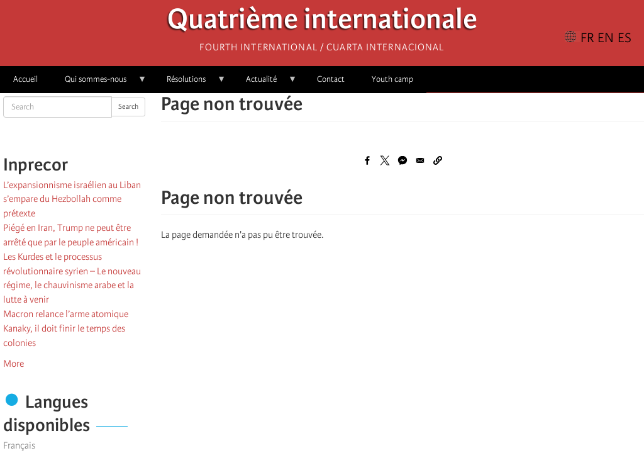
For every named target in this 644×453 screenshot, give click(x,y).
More (13, 363)
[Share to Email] (420, 160)
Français (19, 445)
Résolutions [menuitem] (189, 83)
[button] (437, 160)
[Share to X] (385, 160)
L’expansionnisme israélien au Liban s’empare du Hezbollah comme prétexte (72, 199)
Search (128, 107)
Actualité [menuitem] (265, 83)
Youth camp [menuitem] (392, 79)
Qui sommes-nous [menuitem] (99, 83)
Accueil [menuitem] (25, 79)
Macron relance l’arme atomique (65, 314)
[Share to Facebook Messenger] (402, 160)
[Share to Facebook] (367, 160)
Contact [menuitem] (331, 79)
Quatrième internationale (322, 22)
